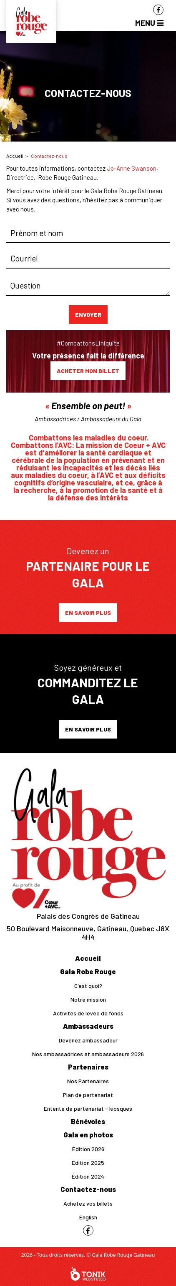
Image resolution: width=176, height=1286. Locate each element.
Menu (149, 22)
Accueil (14, 156)
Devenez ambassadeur (88, 1040)
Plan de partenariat (88, 1094)
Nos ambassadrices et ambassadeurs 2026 (88, 1053)
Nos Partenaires (88, 1081)
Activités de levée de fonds (88, 1013)
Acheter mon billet (88, 370)
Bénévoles (88, 1121)
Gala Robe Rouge (88, 971)
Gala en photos (88, 1134)
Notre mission (88, 999)
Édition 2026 (88, 1148)
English (88, 1217)
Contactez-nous (88, 1189)
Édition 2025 (88, 1162)
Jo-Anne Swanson (131, 168)
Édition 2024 (88, 1176)
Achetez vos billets (88, 1203)
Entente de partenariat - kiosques (88, 1108)
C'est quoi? (88, 985)
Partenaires (88, 1066)
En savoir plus (88, 612)
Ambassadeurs (88, 1026)
